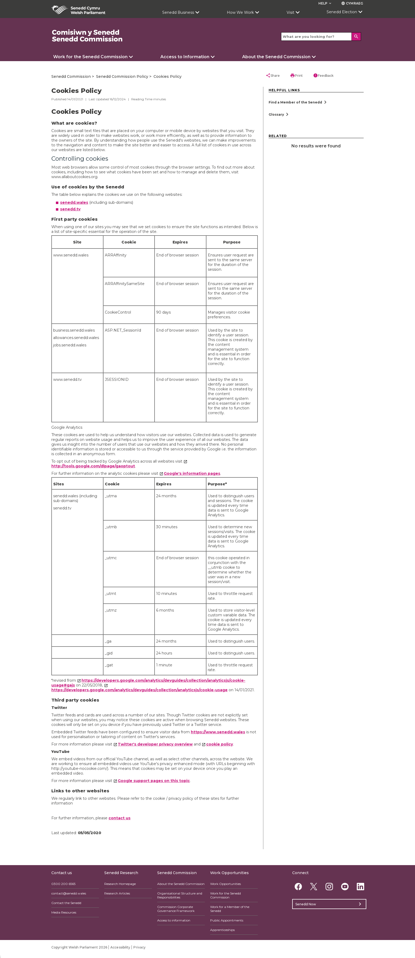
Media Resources (63, 912)
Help (325, 3)
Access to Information (184, 56)
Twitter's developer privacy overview (155, 744)
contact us (119, 818)
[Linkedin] (360, 886)
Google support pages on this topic (154, 780)
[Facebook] (298, 886)
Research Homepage (120, 884)
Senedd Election (342, 12)
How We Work (240, 12)
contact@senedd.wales (68, 893)
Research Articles (117, 893)
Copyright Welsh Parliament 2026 (79, 947)
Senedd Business (178, 12)
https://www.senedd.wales (218, 732)
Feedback (323, 75)
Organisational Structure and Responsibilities (179, 895)
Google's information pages (192, 473)
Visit (290, 12)
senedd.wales (74, 202)
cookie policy (219, 744)
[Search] (356, 36)
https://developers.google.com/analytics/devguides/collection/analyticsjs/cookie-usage (139, 690)
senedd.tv (70, 209)
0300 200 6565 (63, 884)
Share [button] (273, 75)
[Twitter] (314, 886)
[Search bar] (321, 36)
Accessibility (120, 947)
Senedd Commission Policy (122, 76)
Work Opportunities (225, 884)
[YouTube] (345, 886)
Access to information (173, 920)
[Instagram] (329, 886)
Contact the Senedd (66, 903)
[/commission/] (87, 36)
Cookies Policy (168, 76)
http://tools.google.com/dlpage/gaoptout (93, 466)
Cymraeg (352, 3)
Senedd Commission (71, 76)
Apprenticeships (222, 930)
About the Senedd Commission (276, 56)
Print (296, 75)
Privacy (139, 947)
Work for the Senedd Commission (90, 56)
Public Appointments (226, 920)
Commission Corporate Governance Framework (176, 909)
